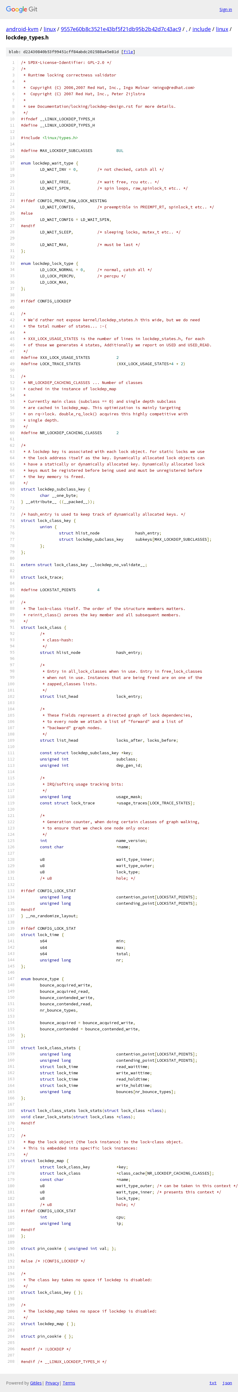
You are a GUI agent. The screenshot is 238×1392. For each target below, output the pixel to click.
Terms (69, 1383)
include (201, 29)
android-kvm (22, 29)
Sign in (226, 9)
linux (50, 29)
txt (213, 1382)
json (227, 1382)
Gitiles (36, 1383)
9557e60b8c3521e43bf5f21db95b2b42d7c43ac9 (121, 29)
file (128, 51)
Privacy (52, 1383)
